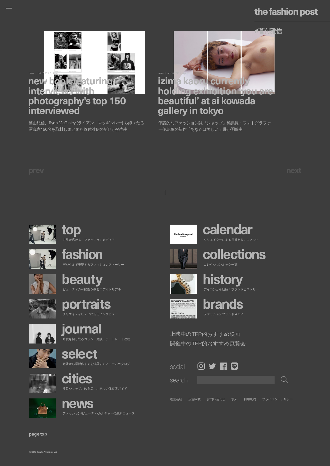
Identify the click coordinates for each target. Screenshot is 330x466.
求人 (235, 399)
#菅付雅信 (268, 30)
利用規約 (250, 399)
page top (38, 433)
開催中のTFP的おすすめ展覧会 (208, 344)
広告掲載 (194, 399)
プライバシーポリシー (277, 399)
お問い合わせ (216, 399)
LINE (234, 366)
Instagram (201, 366)
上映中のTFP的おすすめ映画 (205, 334)
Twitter (212, 366)
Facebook (223, 366)
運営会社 (176, 399)
